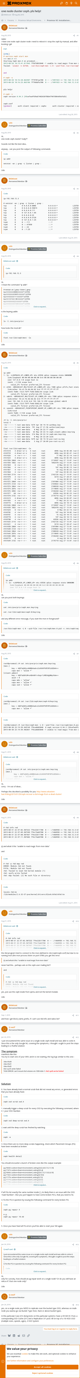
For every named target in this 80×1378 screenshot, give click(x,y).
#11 (77, 1015)
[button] (4, 3)
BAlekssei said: (9, 261)
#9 (78, 817)
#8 (78, 752)
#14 (77, 1305)
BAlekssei (7, 15)
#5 (78, 363)
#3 (78, 189)
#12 (77, 1037)
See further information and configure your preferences (30, 1360)
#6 (78, 563)
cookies (25, 1354)
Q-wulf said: (8, 1249)
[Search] (76, 3)
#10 (77, 921)
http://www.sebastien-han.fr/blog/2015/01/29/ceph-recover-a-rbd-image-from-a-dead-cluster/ (31, 792)
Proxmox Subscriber (38, 126)
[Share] (74, 35)
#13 (77, 1244)
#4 (78, 256)
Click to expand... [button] (40, 306)
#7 (78, 654)
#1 (78, 35)
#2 (78, 133)
